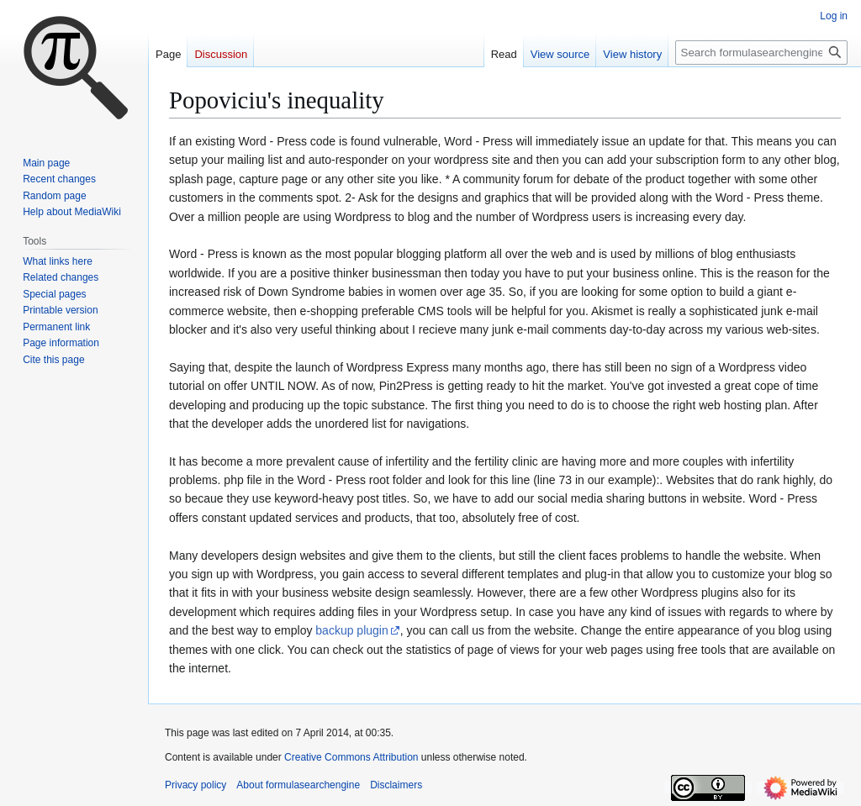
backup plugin (351, 630)
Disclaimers (396, 785)
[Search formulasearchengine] (761, 52)
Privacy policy (195, 785)
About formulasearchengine (298, 785)
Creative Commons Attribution (351, 757)
